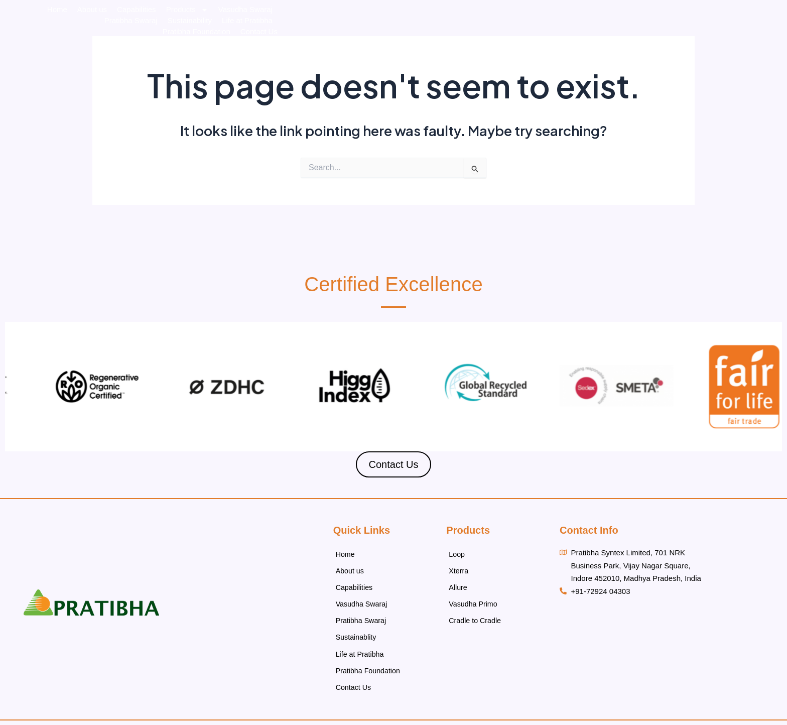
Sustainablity (357, 625)
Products (393, 36)
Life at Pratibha (631, 36)
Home (263, 36)
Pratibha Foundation (701, 36)
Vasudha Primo (474, 596)
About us (298, 36)
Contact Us (763, 36)
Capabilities (342, 36)
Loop (457, 553)
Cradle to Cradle (476, 610)
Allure (458, 581)
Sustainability (574, 36)
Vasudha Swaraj (451, 36)
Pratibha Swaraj (515, 36)
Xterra (459, 567)
